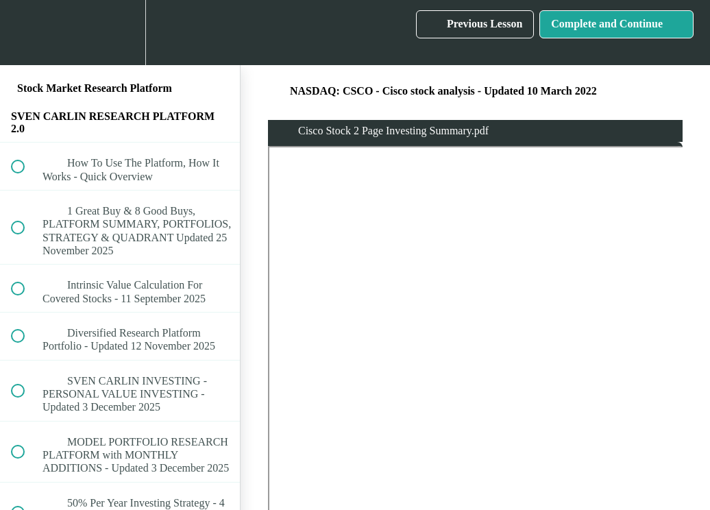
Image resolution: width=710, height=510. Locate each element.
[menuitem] (120, 32)
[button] (25, 32)
